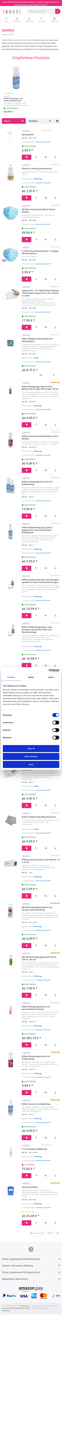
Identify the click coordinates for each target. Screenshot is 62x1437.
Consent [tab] (11, 677)
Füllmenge (38, 179)
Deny (31, 764)
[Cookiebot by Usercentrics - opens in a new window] (48, 670)
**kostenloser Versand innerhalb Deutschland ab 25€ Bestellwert (16, 1308)
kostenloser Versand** (43, 142)
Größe (36, 358)
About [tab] (51, 677)
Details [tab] (31, 677)
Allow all (31, 749)
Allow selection (31, 756)
